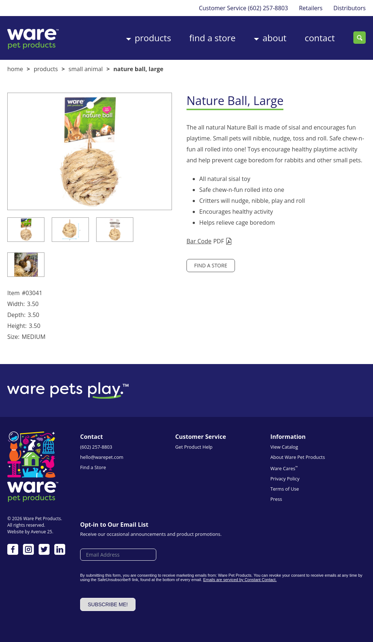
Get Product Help (193, 447)
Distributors (349, 8)
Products (153, 38)
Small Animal (85, 69)
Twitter (44, 549)
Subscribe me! (108, 604)
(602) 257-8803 (268, 8)
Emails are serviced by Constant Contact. (240, 579)
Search (359, 37)
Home (15, 69)
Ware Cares (284, 468)
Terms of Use (284, 489)
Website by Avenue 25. (30, 532)
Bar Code (198, 241)
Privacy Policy (284, 478)
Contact (320, 38)
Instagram (28, 549)
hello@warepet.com (101, 457)
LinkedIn (59, 549)
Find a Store (212, 38)
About (275, 38)
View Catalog (284, 447)
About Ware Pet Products (297, 457)
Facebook (12, 549)
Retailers (311, 8)
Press (276, 499)
